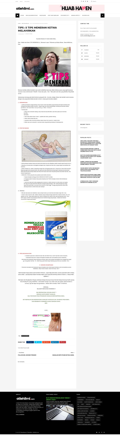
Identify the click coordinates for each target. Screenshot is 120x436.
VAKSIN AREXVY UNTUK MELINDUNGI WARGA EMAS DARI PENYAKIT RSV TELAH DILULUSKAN (89, 170)
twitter (89, 53)
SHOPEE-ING (86, 15)
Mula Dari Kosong (81, 417)
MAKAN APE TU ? (92, 415)
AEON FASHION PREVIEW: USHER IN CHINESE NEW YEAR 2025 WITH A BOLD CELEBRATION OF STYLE (90, 150)
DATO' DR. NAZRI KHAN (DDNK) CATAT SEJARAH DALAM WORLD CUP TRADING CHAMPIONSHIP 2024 (90, 157)
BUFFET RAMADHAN (89, 403)
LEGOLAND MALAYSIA (82, 415)
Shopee (98, 421)
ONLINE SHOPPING (91, 417)
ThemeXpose (24, 434)
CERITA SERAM (98, 403)
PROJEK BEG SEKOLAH (89, 419)
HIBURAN (88, 406)
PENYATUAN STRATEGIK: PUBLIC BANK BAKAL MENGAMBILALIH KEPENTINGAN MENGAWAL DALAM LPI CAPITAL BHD (90, 176)
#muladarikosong (32, 15)
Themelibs (30, 434)
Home (17, 1)
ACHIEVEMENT (81, 401)
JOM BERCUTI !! (65, 15)
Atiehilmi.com (36, 434)
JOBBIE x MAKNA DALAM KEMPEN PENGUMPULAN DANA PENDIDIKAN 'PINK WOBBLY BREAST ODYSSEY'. (91, 163)
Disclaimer (27, 1)
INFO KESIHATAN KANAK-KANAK (84, 408)
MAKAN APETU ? (76, 15)
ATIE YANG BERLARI (53, 15)
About (21, 1)
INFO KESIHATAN (96, 406)
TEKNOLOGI (80, 423)
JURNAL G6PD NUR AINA (83, 412)
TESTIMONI (87, 423)
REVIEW (98, 419)
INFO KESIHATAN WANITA (83, 410)
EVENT (82, 406)
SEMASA (86, 421)
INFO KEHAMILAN (25, 23)
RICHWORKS (80, 421)
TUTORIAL (94, 423)
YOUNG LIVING (96, 426)
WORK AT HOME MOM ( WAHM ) (84, 426)
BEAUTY (98, 401)
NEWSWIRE (43, 15)
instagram (89, 56)
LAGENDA (92, 412)
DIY (78, 406)
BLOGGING (80, 403)
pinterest (89, 59)
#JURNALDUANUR (81, 399)
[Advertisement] (91, 92)
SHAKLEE (92, 421)
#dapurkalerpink (91, 399)
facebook (89, 50)
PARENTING (100, 417)
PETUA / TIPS (80, 419)
